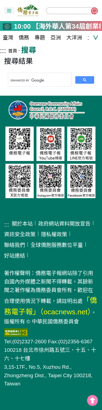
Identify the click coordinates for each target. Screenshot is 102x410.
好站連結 (14, 256)
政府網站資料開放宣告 (64, 224)
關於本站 (22, 224)
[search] (39, 80)
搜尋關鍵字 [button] (94, 10)
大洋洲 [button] (74, 37)
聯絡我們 (14, 245)
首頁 (12, 50)
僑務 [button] (24, 37)
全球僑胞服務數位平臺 (56, 245)
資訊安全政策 (20, 234)
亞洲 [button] (56, 37)
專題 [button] (40, 37)
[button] (9, 10)
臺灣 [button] (8, 37)
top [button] (92, 400)
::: (3, 50)
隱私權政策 (54, 234)
